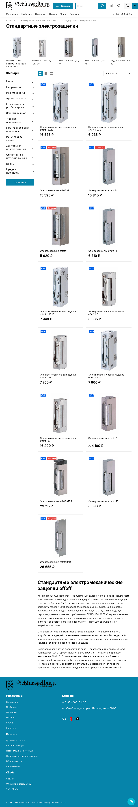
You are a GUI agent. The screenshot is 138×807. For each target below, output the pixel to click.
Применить (20, 182)
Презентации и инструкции (20, 750)
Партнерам (40, 14)
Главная (10, 20)
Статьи (63, 14)
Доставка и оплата (15, 740)
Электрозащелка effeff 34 (102, 190)
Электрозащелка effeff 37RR (56, 501)
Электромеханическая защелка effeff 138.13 (58, 128)
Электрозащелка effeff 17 (54, 250)
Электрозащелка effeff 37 (54, 190)
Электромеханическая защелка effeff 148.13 (106, 376)
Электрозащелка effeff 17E (103, 438)
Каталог (63, 5)
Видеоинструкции (15, 745)
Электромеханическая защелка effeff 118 (106, 313)
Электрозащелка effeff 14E (103, 501)
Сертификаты (13, 766)
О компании (12, 14)
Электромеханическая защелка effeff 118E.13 (58, 313)
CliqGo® (10, 778)
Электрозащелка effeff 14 (102, 250)
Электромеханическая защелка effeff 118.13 (106, 128)
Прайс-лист (26, 14)
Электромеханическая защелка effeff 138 (58, 439)
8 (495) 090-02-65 (122, 14)
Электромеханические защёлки (38, 20)
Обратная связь (14, 761)
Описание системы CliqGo (19, 783)
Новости (53, 14)
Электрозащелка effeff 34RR (56, 561)
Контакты (74, 14)
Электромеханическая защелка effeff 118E (58, 376)
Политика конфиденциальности (22, 756)
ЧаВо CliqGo (12, 789)
